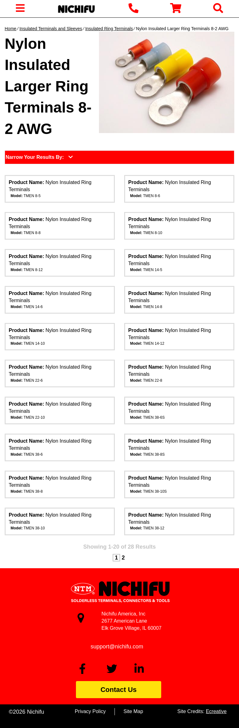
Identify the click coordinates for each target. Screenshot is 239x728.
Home (10, 28)
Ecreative (216, 711)
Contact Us (119, 689)
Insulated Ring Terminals (109, 28)
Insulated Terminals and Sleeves (50, 28)
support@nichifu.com (117, 646)
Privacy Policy (90, 711)
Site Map (133, 711)
